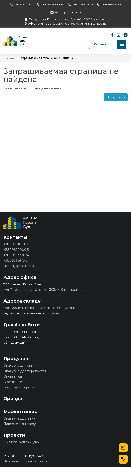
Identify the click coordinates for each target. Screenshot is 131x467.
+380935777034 (81, 4)
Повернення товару (19, 424)
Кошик (100, 44)
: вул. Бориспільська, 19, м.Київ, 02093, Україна (65, 19)
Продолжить (116, 97)
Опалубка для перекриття (24, 371)
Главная (9, 58)
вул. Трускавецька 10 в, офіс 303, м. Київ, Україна (42, 290)
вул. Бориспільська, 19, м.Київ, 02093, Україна (39, 308)
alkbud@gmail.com (65, 12)
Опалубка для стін (18, 366)
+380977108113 (22, 4)
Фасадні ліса (13, 382)
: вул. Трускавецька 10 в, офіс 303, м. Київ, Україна (65, 23)
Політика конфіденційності (25, 461)
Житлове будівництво (21, 442)
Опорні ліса (12, 376)
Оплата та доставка (19, 418)
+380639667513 (109, 4)
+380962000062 (50, 4)
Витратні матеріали (18, 387)
